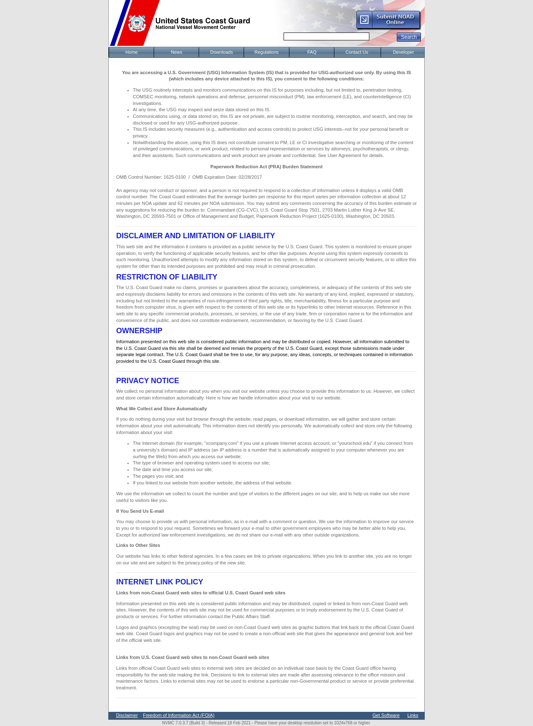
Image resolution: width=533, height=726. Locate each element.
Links (412, 715)
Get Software (385, 715)
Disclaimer (127, 715)
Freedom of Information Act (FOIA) (178, 715)
